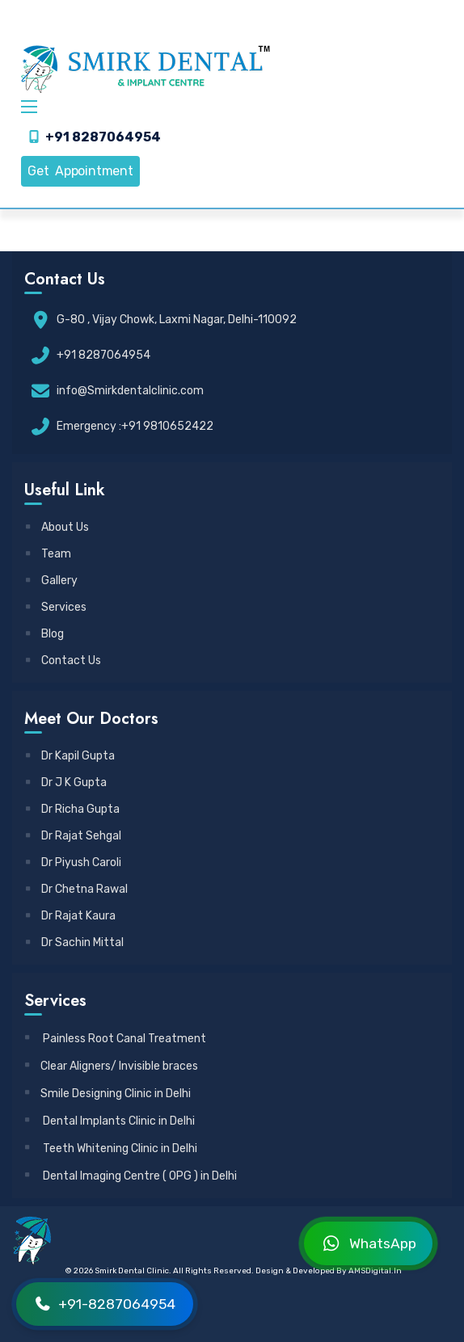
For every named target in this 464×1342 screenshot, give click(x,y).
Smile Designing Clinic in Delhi (108, 1093)
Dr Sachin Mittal (75, 942)
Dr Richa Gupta (73, 809)
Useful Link (64, 490)
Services (56, 607)
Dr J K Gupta (67, 782)
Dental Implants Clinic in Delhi (110, 1121)
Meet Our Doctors (91, 718)
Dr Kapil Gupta (71, 756)
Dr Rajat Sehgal (74, 836)
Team (49, 554)
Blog (45, 634)
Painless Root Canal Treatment (116, 1038)
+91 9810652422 (167, 426)
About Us (58, 527)
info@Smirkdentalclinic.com (130, 391)
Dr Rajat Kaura (71, 916)
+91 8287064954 (103, 137)
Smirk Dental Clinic (132, 1271)
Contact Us (64, 660)
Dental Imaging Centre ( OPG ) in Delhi (131, 1176)
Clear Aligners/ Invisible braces (112, 1066)
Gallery (52, 580)
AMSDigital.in (375, 1271)
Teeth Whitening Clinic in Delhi (111, 1148)
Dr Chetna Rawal (77, 889)
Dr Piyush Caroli (74, 862)
